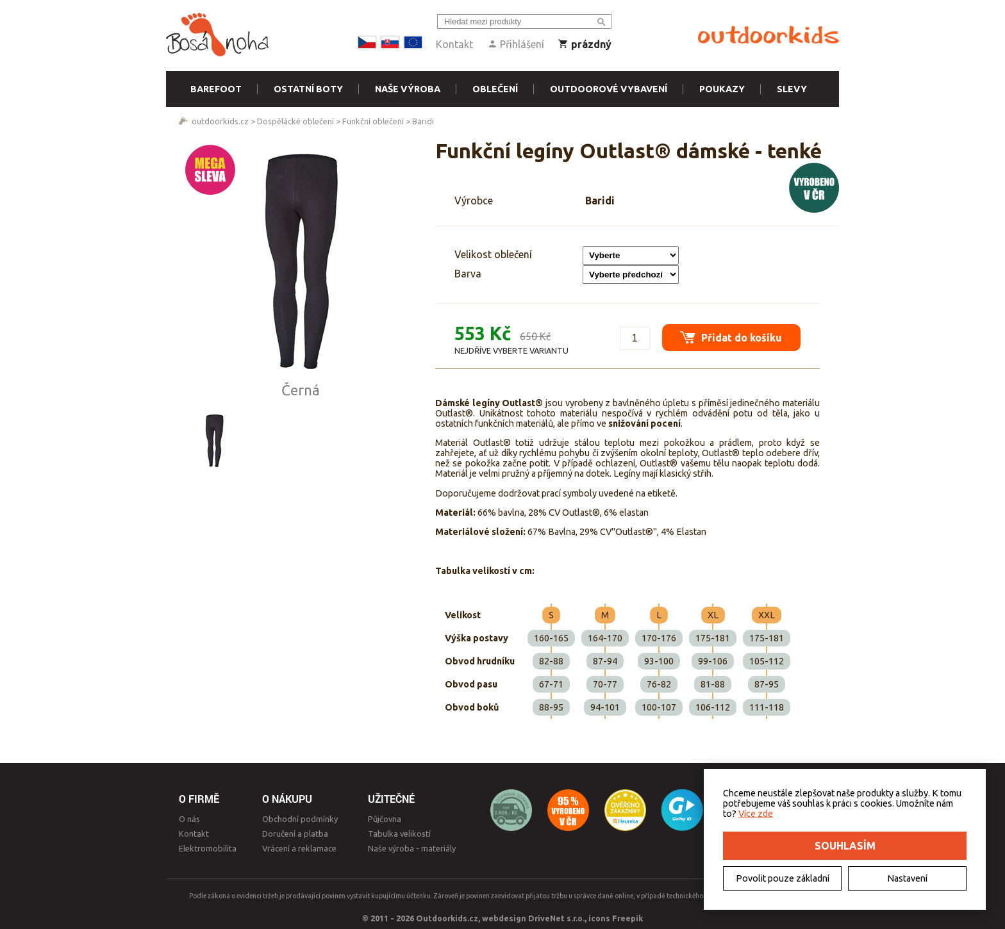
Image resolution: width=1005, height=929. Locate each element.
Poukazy (722, 89)
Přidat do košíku (730, 336)
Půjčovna (384, 818)
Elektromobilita (208, 848)
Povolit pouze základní (782, 878)
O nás (189, 818)
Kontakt (454, 44)
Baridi (423, 121)
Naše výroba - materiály (412, 848)
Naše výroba (407, 89)
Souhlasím (845, 845)
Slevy (792, 89)
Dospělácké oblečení (295, 121)
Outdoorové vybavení (608, 89)
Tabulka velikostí (399, 833)
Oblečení (495, 89)
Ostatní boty (308, 89)
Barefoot (216, 89)
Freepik (627, 918)
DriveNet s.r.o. (556, 918)
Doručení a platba (295, 833)
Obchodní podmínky (300, 818)
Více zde (755, 814)
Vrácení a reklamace (299, 848)
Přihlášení (515, 44)
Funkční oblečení (373, 121)
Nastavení (907, 878)
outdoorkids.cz (220, 121)
